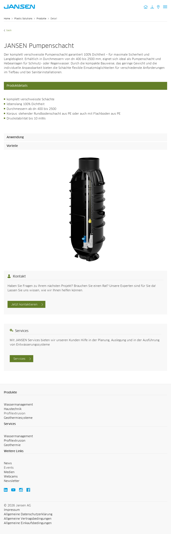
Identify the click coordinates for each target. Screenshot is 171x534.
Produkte (41, 19)
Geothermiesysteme (18, 417)
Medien (9, 472)
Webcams (11, 476)
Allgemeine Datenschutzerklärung (28, 514)
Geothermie (12, 445)
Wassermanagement (18, 404)
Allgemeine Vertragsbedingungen (27, 518)
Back (9, 30)
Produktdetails (17, 85)
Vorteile (12, 145)
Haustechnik (12, 409)
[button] (85, 392)
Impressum (12, 509)
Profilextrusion (14, 440)
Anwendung (15, 137)
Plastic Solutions (23, 19)
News (8, 463)
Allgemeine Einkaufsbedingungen (28, 523)
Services (19, 358)
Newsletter (11, 481)
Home (7, 19)
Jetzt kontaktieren (24, 304)
